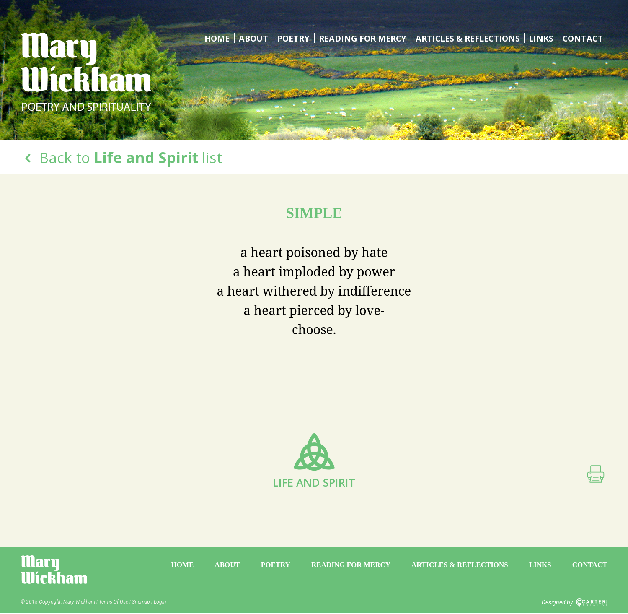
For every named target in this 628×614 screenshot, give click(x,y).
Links (540, 38)
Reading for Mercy (359, 38)
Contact (582, 38)
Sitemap (141, 603)
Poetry (289, 38)
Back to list (121, 157)
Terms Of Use (113, 603)
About (248, 38)
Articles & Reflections (466, 38)
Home (212, 38)
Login (160, 603)
